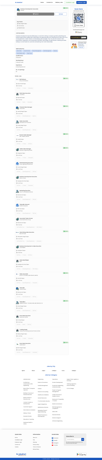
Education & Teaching (28, 419)
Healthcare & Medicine (43, 394)
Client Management (47, 50)
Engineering (40, 379)
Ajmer (23, 370)
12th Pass (34, 129)
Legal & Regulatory (42, 404)
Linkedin (54, 440)
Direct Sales (19, 50)
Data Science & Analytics (29, 410)
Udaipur (74, 370)
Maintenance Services (43, 407)
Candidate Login (70, 2)
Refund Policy (36, 449)
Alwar (33, 370)
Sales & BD (54, 411)
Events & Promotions (43, 382)
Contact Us (50, 2)
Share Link (81, 47)
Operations (55, 379)
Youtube (55, 445)
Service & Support (56, 417)
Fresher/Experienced (26, 116)
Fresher (23, 102)
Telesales (55, 50)
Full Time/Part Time (20, 227)
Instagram (55, 443)
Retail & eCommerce (57, 404)
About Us (35, 437)
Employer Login (81, 2)
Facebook (55, 438)
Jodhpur (54, 370)
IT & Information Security (44, 401)
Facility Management (43, 385)
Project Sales (29, 53)
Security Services (56, 414)
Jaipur (43, 370)
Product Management (36, 50)
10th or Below (39, 227)
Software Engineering (57, 421)
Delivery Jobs (59, 2)
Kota (63, 370)
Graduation (30, 88)
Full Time (18, 88)
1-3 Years (24, 88)
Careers (16, 447)
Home (42, 2)
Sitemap (35, 442)
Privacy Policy (36, 444)
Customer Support (27, 406)
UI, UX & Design (70, 388)
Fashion (40, 388)
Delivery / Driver (27, 413)
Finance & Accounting (43, 391)
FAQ (34, 440)
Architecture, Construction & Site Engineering (28, 384)
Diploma (34, 116)
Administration (26, 379)
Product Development (57, 382)
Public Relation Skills (21, 53)
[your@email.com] (73, 439)
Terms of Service (37, 447)
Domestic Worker (27, 416)
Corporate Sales (27, 50)
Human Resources (42, 398)
